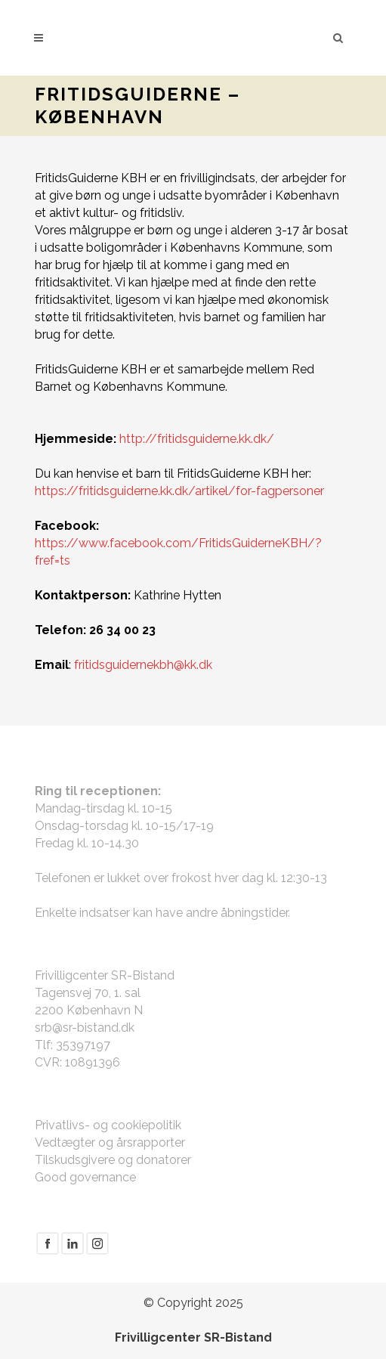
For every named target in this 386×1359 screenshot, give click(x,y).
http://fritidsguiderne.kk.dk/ (196, 439)
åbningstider (254, 912)
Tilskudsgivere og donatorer (113, 1160)
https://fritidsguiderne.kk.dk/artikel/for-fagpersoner (179, 491)
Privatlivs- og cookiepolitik (108, 1125)
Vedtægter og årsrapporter (110, 1142)
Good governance (85, 1177)
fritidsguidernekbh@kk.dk (143, 665)
